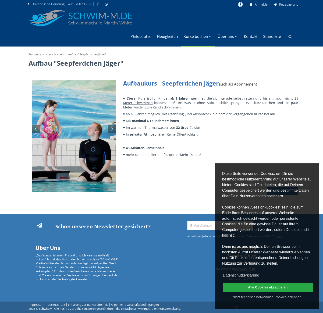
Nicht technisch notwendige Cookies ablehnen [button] (267, 297)
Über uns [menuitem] (228, 36)
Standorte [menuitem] (272, 36)
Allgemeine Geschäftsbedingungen (135, 305)
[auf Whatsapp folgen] (107, 4)
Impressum (36, 305)
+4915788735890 (79, 4)
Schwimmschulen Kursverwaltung (156, 309)
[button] (290, 36)
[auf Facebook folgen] (98, 4)
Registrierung (285, 4)
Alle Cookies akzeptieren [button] (268, 287)
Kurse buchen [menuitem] (198, 36)
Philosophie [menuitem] (141, 36)
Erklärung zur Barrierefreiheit (88, 305)
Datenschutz (56, 305)
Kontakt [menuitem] (251, 36)
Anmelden (259, 4)
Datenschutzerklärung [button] (241, 275)
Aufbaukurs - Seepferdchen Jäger (190, 83)
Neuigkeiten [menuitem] (167, 36)
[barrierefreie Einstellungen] (240, 4)
